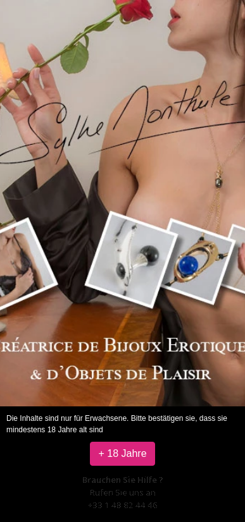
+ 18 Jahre (122, 453)
